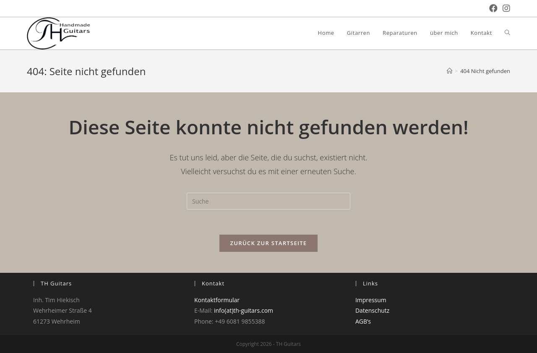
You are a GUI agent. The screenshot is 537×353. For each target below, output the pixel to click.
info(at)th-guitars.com (243, 310)
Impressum (370, 300)
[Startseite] (449, 71)
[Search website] (507, 32)
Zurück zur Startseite (268, 243)
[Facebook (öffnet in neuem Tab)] (491, 8)
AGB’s (363, 321)
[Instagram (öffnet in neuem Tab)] (504, 8)
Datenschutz (372, 310)
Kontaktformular (217, 300)
